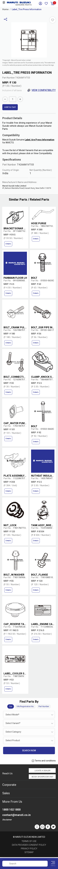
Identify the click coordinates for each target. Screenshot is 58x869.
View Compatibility (41, 90)
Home (5, 9)
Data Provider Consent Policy (29, 845)
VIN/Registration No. (25, 706)
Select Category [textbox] (13, 732)
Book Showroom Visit (42, 777)
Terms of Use (29, 841)
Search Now (29, 750)
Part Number (44, 706)
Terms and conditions (44, 761)
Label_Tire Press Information (26, 9)
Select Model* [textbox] (12, 714)
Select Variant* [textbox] (13, 723)
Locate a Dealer (42, 771)
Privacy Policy (29, 848)
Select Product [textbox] (13, 740)
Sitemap (29, 852)
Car (10, 706)
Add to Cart (10, 107)
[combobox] (29, 714)
